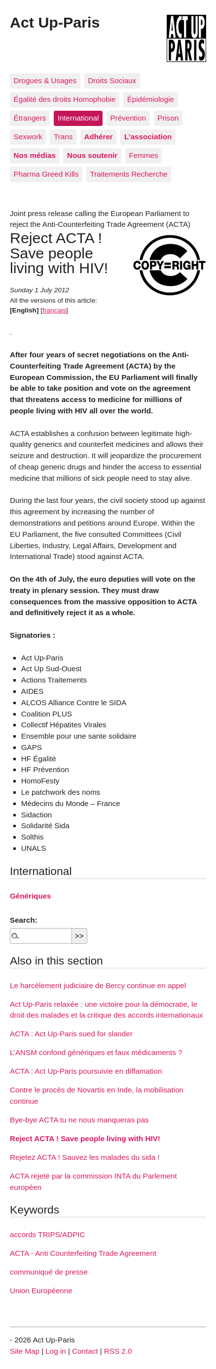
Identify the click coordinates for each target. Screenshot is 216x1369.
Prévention (128, 118)
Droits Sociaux (112, 80)
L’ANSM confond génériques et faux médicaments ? (96, 1052)
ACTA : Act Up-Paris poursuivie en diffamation (86, 1071)
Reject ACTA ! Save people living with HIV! (85, 1138)
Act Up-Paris (55, 22)
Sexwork (28, 136)
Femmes (143, 155)
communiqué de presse (49, 1272)
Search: (23, 920)
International (78, 118)
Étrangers (30, 118)
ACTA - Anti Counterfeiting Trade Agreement (83, 1253)
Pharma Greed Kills (46, 174)
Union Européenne (41, 1290)
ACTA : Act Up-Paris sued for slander (71, 1033)
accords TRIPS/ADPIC (47, 1234)
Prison (168, 118)
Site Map (24, 1351)
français (54, 310)
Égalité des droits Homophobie (65, 99)
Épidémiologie (150, 99)
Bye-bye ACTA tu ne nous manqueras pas (79, 1120)
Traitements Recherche (129, 174)
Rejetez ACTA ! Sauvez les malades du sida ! (85, 1157)
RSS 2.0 (118, 1351)
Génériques (30, 896)
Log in (55, 1351)
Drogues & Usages (45, 80)
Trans (63, 136)
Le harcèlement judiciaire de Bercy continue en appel (98, 985)
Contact (85, 1351)
